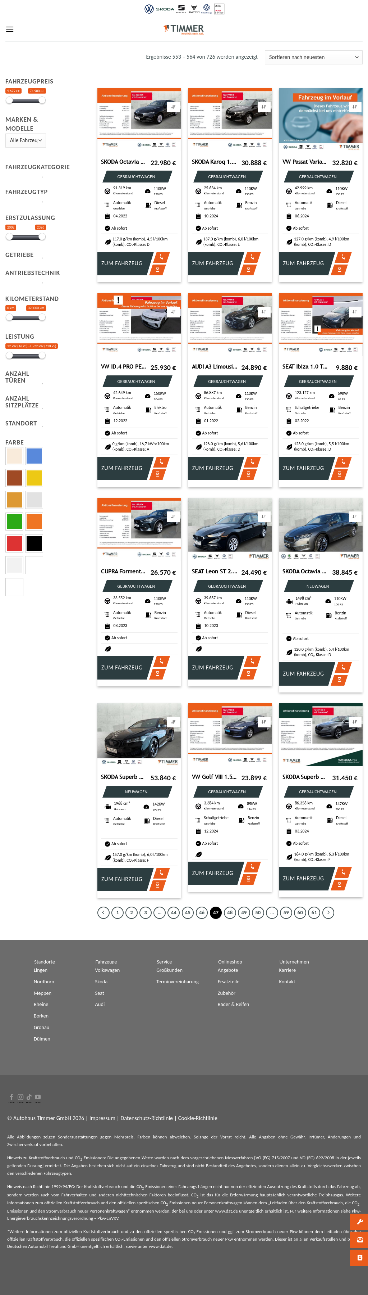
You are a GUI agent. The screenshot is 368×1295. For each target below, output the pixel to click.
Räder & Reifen (233, 1004)
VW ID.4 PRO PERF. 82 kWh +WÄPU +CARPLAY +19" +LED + (124, 366)
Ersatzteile (228, 981)
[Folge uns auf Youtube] (38, 1097)
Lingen (40, 970)
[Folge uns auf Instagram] (20, 1097)
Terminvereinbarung (177, 981)
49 (244, 912)
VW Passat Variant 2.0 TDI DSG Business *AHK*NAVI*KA (305, 161)
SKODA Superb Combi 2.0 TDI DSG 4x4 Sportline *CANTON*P (124, 776)
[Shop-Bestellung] (314, 57)
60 (300, 912)
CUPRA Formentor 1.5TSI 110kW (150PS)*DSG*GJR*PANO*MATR (124, 571)
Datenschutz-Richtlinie (147, 1118)
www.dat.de (226, 1211)
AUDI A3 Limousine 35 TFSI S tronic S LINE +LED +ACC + (215, 366)
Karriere (287, 970)
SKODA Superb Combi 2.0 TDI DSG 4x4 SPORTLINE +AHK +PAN (305, 776)
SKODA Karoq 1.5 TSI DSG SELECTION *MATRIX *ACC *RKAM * (215, 161)
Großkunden (169, 970)
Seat (99, 993)
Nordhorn (44, 981)
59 (286, 912)
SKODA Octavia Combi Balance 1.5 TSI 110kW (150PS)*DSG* (305, 571)
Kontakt (287, 981)
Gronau (41, 1027)
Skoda (101, 981)
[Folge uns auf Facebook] (11, 1097)
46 (201, 912)
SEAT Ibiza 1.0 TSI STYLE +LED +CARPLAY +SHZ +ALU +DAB (305, 366)
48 (230, 912)
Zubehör (226, 993)
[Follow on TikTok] (29, 1097)
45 (187, 912)
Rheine (41, 1004)
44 (173, 912)
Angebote (228, 970)
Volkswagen (107, 970)
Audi (100, 1004)
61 (314, 912)
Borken (41, 1015)
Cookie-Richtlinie (197, 1118)
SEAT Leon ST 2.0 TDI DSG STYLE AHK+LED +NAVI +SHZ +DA (215, 571)
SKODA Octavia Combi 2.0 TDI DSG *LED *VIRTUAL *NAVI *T (124, 161)
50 (258, 912)
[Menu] (9, 29)
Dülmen (42, 1038)
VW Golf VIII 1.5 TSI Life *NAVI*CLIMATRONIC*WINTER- (215, 776)
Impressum (102, 1118)
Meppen (42, 993)
